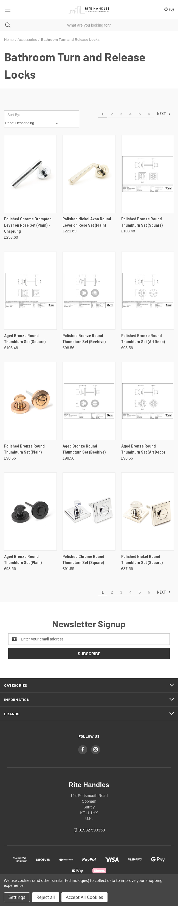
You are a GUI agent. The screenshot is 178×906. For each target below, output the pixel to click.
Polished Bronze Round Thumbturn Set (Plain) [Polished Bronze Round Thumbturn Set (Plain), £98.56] (24, 449)
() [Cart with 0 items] (169, 9)
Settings (17, 897)
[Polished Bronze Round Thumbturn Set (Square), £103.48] (147, 174)
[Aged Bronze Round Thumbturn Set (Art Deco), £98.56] (147, 401)
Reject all (45, 897)
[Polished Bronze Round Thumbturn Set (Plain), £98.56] (30, 401)
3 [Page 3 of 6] (121, 114)
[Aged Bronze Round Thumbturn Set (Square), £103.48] (30, 291)
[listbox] (32, 123)
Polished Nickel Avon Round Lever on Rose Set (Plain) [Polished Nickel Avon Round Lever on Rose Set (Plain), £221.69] (87, 222)
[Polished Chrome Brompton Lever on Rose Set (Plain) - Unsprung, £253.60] (30, 174)
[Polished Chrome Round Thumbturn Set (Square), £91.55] (89, 511)
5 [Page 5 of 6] (140, 114)
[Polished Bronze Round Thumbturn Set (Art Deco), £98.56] (147, 291)
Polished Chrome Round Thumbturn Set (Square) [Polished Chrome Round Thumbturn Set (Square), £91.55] (83, 559)
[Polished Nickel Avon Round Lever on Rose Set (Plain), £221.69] (89, 174)
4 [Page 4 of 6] (130, 114)
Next (164, 113)
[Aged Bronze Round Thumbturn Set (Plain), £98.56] (30, 511)
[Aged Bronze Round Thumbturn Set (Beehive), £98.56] (89, 401)
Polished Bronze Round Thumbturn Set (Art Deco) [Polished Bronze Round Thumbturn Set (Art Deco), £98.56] (143, 338)
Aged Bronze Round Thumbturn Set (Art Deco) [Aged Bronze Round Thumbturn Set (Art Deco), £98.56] (143, 449)
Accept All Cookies (84, 897)
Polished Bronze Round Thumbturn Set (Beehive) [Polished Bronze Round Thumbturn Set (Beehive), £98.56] (84, 338)
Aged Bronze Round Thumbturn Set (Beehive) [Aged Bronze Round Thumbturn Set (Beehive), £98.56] (84, 449)
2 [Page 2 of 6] (112, 114)
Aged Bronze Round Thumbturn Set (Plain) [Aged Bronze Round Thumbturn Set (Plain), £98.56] (23, 559)
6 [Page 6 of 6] (149, 114)
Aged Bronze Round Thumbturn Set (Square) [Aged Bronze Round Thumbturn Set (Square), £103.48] (25, 338)
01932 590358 (91, 830)
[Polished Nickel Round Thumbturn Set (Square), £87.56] (147, 511)
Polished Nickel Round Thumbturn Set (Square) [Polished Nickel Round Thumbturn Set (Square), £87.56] (142, 559)
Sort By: (13, 115)
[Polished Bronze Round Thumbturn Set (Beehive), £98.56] (89, 291)
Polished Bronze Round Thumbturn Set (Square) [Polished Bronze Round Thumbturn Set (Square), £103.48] (142, 222)
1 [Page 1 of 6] (102, 114)
